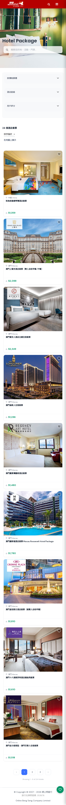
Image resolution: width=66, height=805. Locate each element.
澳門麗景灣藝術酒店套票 (16, 473)
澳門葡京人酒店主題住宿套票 (18, 337)
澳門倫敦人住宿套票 (14, 405)
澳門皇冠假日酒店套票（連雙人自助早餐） (24, 609)
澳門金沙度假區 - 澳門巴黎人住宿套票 (22, 745)
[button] (59, 154)
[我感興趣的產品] (60, 789)
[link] (33, 183)
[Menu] (57, 4)
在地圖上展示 (10, 140)
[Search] (49, 4)
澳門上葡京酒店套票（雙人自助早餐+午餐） (24, 269)
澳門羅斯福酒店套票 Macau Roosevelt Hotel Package (30, 541)
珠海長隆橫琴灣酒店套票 (16, 201)
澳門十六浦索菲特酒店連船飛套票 (20, 677)
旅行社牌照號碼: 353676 (33, 795)
